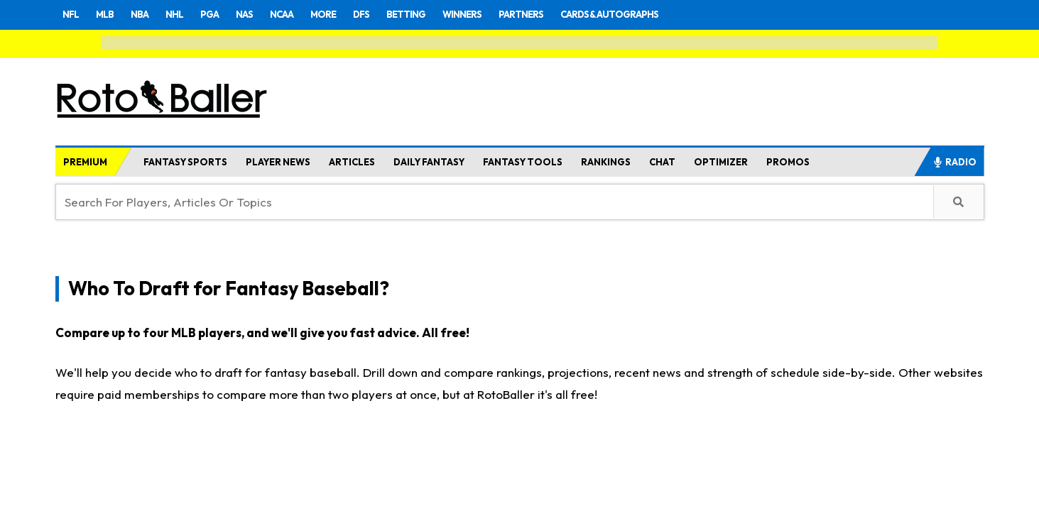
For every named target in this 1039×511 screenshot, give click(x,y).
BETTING (429, 14)
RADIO (954, 161)
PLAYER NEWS (278, 161)
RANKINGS (606, 161)
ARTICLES (352, 161)
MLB (108, 14)
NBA (145, 14)
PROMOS (788, 161)
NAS (256, 14)
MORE (340, 14)
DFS (380, 14)
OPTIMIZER (721, 161)
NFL (71, 14)
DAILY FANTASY (428, 161)
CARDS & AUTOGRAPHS (652, 14)
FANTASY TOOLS (522, 161)
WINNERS (490, 14)
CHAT (662, 161)
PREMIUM (85, 161)
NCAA (296, 14)
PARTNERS (554, 14)
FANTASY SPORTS (185, 161)
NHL (182, 14)
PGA (219, 14)
